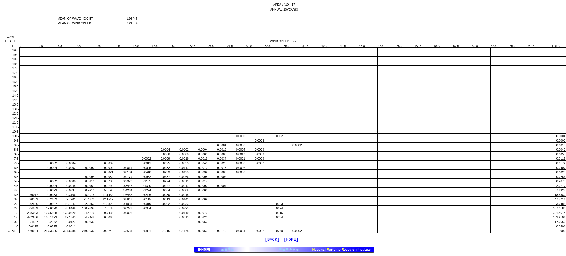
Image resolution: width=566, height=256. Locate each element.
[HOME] (291, 240)
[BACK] (272, 240)
